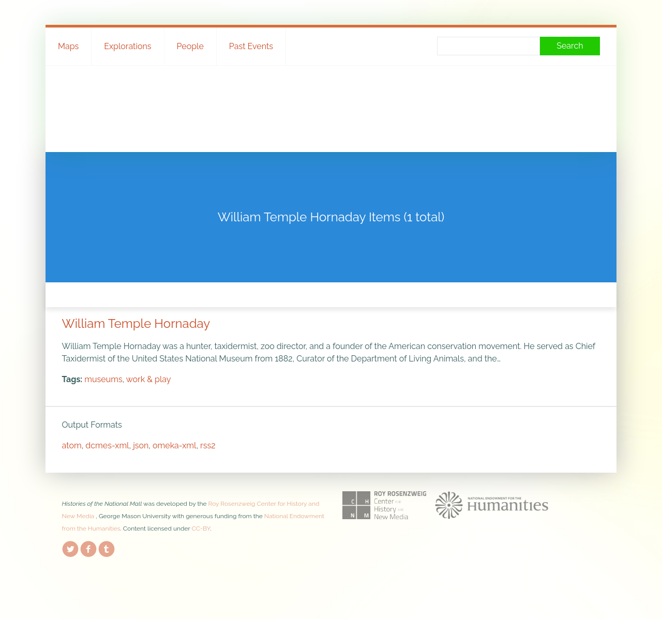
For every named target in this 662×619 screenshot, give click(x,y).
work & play (148, 379)
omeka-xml (174, 445)
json (140, 445)
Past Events (251, 46)
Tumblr (106, 547)
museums (103, 379)
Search (569, 46)
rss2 (207, 445)
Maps (68, 46)
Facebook (88, 547)
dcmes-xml (107, 445)
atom (72, 445)
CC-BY (201, 528)
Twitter (70, 547)
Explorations (127, 46)
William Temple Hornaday (136, 323)
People (190, 46)
